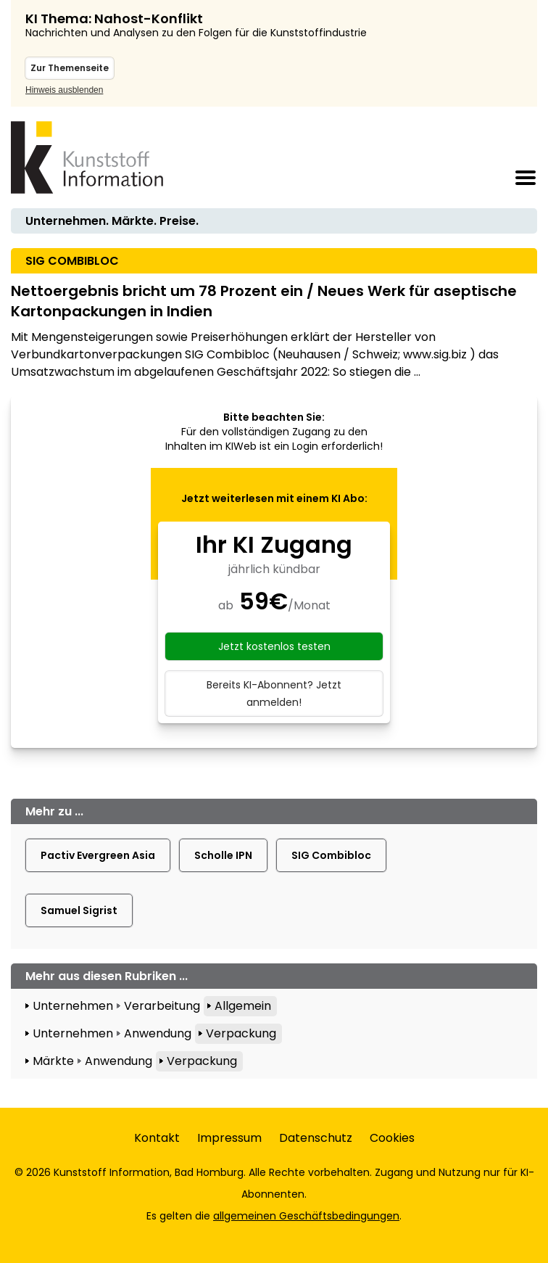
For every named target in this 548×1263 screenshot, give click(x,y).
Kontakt (157, 1138)
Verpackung (241, 1033)
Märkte (53, 1061)
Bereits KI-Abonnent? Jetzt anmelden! (274, 693)
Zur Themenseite (69, 68)
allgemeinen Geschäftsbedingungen (306, 1216)
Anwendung (157, 1033)
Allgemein (243, 1005)
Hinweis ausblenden (64, 90)
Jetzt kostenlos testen (274, 646)
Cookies (392, 1138)
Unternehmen (73, 1005)
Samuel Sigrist (79, 910)
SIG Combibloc (331, 855)
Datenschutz (315, 1138)
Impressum (229, 1138)
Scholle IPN (223, 855)
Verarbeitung (162, 1005)
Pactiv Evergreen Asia (98, 855)
